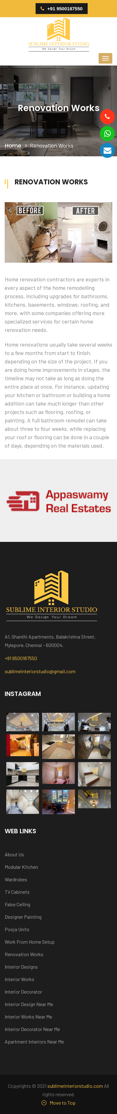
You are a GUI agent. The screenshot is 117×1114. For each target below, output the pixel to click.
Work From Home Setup (30, 942)
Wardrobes (16, 879)
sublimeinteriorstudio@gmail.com (40, 671)
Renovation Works (24, 954)
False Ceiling (17, 904)
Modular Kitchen (21, 867)
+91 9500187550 (61, 8)
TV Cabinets (17, 892)
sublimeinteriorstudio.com (75, 1086)
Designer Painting (23, 917)
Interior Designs (21, 967)
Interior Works (19, 979)
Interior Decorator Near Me (32, 1029)
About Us (14, 854)
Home (13, 145)
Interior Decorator (23, 992)
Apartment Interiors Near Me (34, 1041)
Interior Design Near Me (29, 1004)
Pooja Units (17, 929)
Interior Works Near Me (28, 1016)
